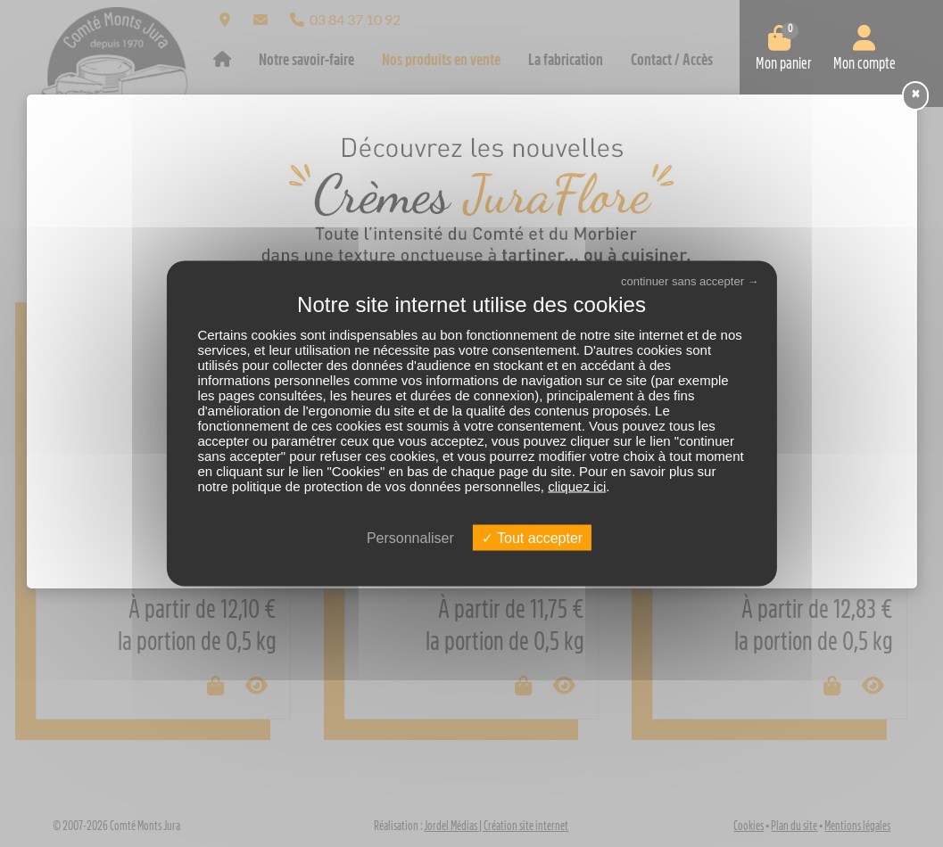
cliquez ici (577, 485)
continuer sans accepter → (690, 281)
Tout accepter (532, 537)
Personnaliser (410, 537)
